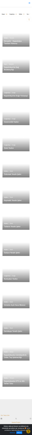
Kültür (22, 14)
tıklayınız (12, 432)
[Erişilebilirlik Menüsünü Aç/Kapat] (28, 431)
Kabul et (19, 432)
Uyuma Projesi (16, 422)
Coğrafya (13, 14)
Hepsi (4, 14)
